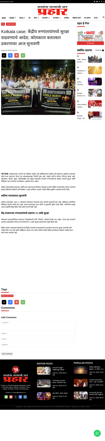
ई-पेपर (96, 49)
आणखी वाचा (99, 82)
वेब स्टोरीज (87, 49)
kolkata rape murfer (7, 327)
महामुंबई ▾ (12, 49)
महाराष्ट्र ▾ (22, 49)
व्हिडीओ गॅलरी (77, 49)
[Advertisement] (52, 20)
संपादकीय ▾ (45, 49)
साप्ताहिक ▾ (56, 49)
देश (29, 49)
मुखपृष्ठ (4, 49)
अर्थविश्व (66, 49)
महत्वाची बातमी (11, 55)
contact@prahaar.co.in (19, 424)
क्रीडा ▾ (36, 49)
